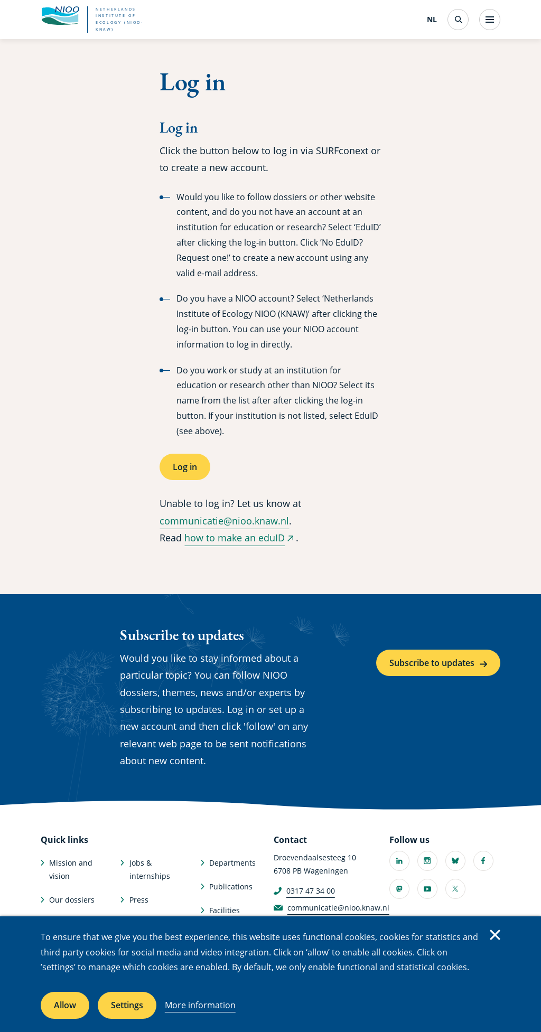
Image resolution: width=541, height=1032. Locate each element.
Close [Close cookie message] (495, 934)
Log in (185, 467)
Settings (127, 1005)
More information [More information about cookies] (200, 1005)
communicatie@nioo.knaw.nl (224, 520)
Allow (65, 1005)
